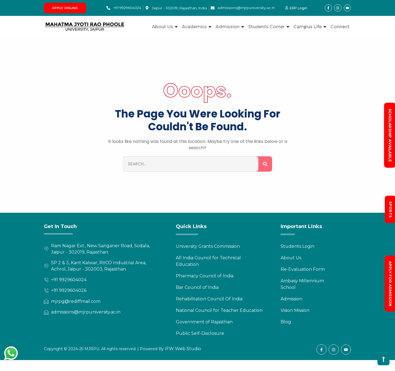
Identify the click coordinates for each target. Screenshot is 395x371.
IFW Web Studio (182, 348)
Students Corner (269, 26)
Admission (231, 26)
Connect (340, 26)
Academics (197, 26)
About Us (165, 26)
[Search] (265, 164)
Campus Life (311, 26)
